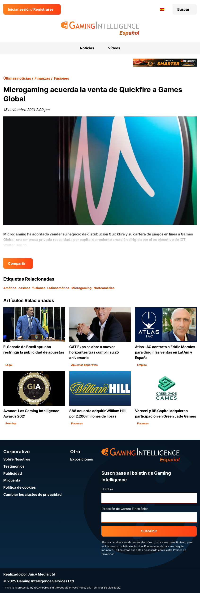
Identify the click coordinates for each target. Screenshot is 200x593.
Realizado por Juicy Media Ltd (29, 574)
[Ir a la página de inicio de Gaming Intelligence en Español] (100, 28)
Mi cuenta (11, 480)
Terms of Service (102, 587)
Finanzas (42, 78)
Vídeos (114, 48)
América (9, 288)
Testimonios (13, 466)
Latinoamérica (58, 288)
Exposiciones (81, 459)
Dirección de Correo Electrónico (124, 509)
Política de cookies (19, 487)
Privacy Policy (77, 587)
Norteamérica (104, 288)
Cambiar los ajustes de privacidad (32, 494)
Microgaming (81, 288)
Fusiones (61, 78)
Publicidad (12, 473)
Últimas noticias (17, 78)
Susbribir (149, 531)
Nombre (107, 489)
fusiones (38, 288)
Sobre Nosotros (16, 459)
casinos (24, 288)
